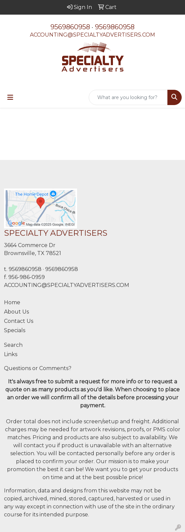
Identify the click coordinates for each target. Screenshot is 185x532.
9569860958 (70, 27)
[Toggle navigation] (10, 97)
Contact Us (18, 321)
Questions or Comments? (37, 368)
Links (10, 354)
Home (12, 302)
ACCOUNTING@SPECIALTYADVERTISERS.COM (92, 35)
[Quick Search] (128, 97)
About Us (16, 312)
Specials (14, 330)
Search (13, 345)
